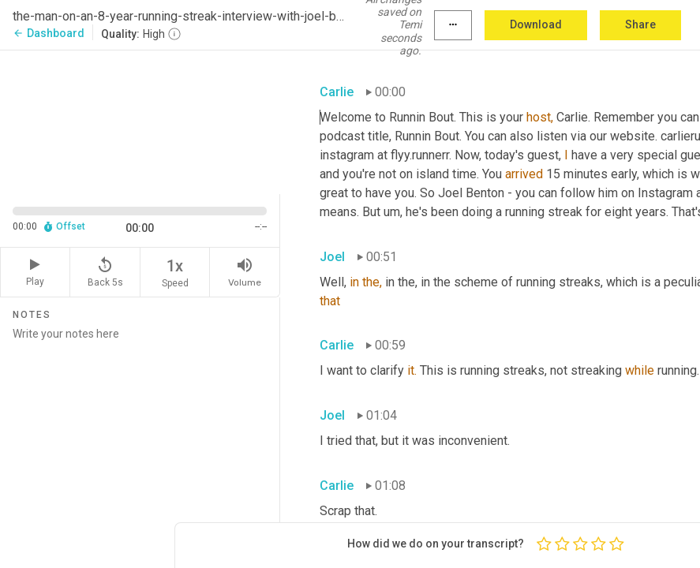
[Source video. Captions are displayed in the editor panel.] (140, 120)
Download (536, 24)
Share (640, 24)
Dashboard (48, 33)
